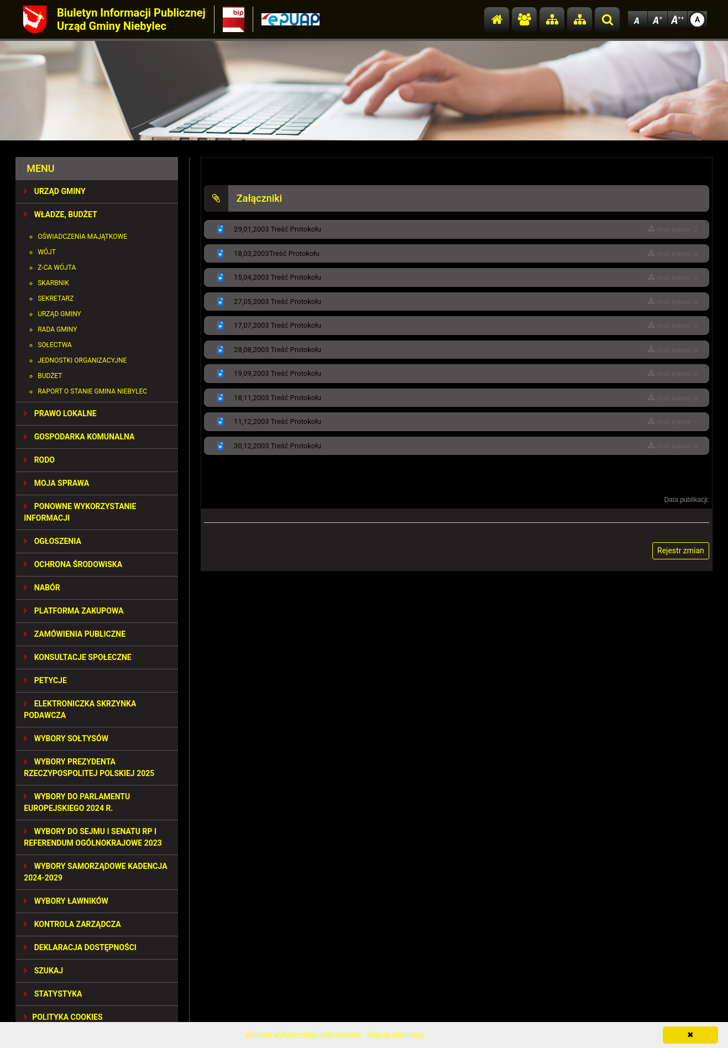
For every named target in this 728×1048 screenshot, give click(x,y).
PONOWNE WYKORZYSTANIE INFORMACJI (80, 512)
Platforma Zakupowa (73, 610)
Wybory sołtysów (66, 738)
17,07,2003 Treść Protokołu (277, 325)
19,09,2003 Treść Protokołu (277, 373)
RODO (39, 459)
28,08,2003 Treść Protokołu (277, 349)
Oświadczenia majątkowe (82, 236)
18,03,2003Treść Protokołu (277, 253)
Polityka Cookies (63, 1017)
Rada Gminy (57, 329)
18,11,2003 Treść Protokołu (277, 398)
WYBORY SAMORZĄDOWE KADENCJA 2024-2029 (95, 872)
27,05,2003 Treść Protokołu (277, 301)
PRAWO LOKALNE (60, 413)
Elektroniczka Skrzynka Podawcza (80, 709)
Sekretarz (56, 298)
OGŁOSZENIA (52, 541)
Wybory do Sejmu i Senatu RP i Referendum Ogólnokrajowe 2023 (93, 837)
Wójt (47, 252)
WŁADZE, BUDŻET (60, 214)
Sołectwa (55, 345)
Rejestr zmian (680, 550)
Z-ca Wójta (57, 267)
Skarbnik (53, 283)
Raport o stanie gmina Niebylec (92, 391)
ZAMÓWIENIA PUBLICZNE (74, 634)
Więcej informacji (395, 1034)
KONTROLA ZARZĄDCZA (72, 924)
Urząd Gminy (59, 314)
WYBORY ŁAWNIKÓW (66, 901)
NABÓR (42, 587)
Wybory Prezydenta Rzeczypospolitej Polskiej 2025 (89, 767)
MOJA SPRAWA (56, 483)
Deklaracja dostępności (80, 947)
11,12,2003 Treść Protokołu (277, 421)
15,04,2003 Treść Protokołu (277, 277)
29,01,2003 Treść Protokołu (277, 229)
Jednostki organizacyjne (82, 360)
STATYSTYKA (53, 993)
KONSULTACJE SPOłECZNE (78, 657)
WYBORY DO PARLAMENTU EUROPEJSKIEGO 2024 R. (77, 802)
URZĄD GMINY (55, 191)
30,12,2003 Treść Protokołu (277, 446)
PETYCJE (45, 680)
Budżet (50, 376)
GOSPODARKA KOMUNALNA (79, 436)
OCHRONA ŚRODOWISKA (73, 564)
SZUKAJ (43, 970)
